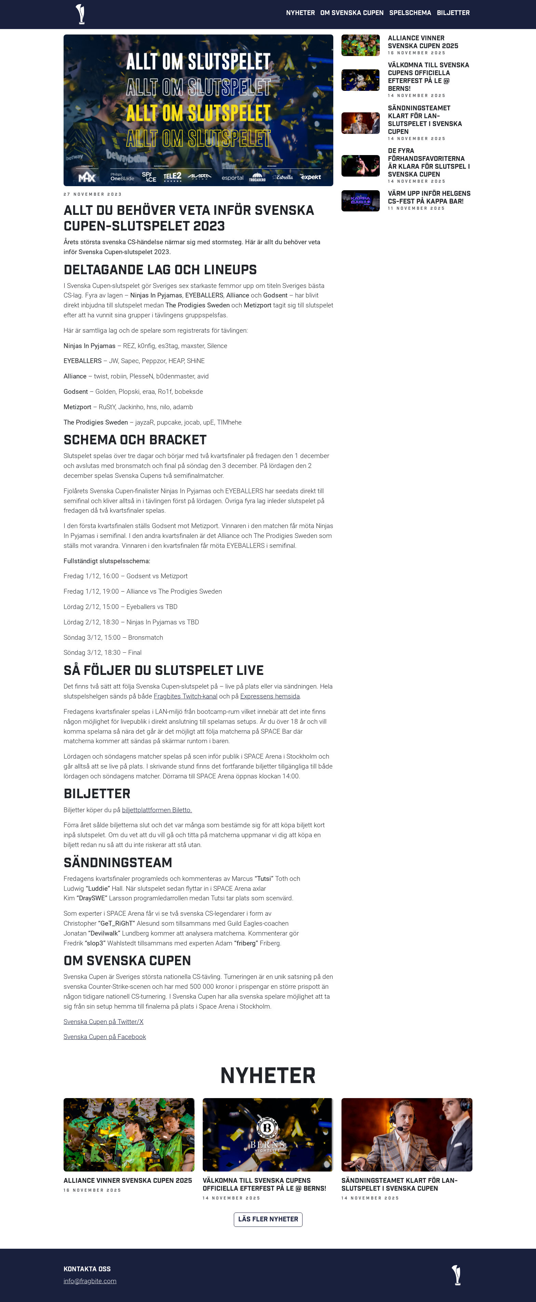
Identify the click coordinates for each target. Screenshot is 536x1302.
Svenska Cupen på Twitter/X (104, 1021)
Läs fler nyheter (268, 1219)
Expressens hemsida (270, 696)
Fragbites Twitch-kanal (185, 696)
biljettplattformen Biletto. (157, 809)
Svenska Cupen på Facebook (105, 1036)
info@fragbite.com (90, 1280)
